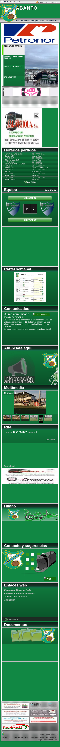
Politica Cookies (52, 740)
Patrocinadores (52, 21)
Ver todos (32, 182)
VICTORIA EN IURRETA (13, 67)
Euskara (54, 3)
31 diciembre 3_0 (13, 393)
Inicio (6, 2)
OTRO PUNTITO (10, 77)
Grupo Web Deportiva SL (49, 737)
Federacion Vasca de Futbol (18, 590)
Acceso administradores (49, 734)
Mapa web (42, 740)
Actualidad (25, 21)
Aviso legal (35, 737)
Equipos (35, 21)
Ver (49, 578)
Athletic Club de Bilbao (15, 596)
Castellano (43, 3)
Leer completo (41, 314)
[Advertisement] (22, 246)
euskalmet (9, 600)
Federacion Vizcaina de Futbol (19, 593)
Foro (42, 21)
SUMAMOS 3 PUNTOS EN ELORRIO (13, 57)
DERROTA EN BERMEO (13, 46)
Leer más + (33, 80)
